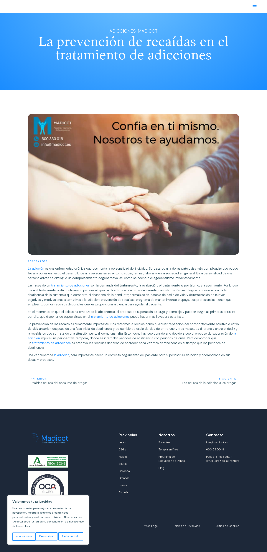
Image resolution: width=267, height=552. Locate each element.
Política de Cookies (227, 526)
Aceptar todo (72, 536)
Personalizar (23, 536)
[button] (253, 7)
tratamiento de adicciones (70, 285)
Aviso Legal (151, 526)
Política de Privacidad (186, 526)
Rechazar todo (47, 536)
